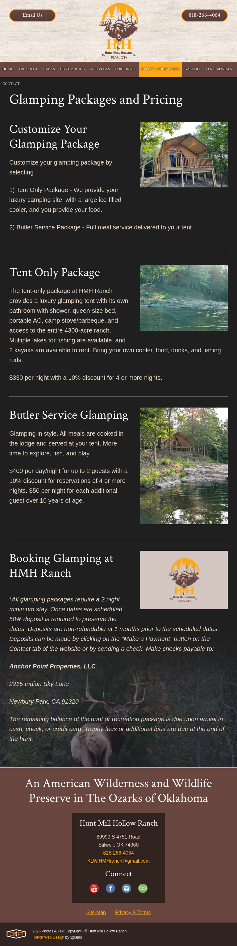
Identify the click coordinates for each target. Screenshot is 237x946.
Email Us (32, 15)
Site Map (96, 912)
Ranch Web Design (48, 937)
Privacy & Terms (133, 912)
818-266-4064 (204, 15)
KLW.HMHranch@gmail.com (118, 861)
